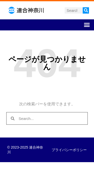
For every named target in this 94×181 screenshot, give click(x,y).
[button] (87, 25)
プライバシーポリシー (69, 150)
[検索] (86, 10)
